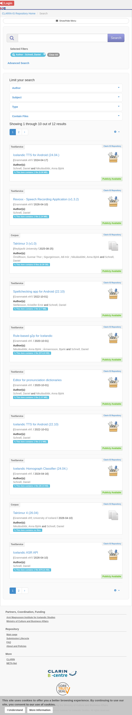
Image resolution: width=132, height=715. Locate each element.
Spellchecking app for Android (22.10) (39, 291)
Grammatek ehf (23, 160)
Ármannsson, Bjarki (54, 349)
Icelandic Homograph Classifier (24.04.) (40, 468)
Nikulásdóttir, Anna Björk (50, 168)
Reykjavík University (25, 248)
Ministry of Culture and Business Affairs (27, 621)
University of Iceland (44, 518)
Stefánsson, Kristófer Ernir (28, 304)
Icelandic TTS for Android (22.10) (35, 424)
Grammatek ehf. (23, 340)
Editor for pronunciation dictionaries (37, 380)
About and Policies (16, 646)
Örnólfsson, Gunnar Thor (27, 256)
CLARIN (10, 659)
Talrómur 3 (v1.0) (25, 243)
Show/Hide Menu (66, 21)
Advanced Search (18, 63)
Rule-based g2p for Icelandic (33, 336)
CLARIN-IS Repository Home (18, 13)
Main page (11, 634)
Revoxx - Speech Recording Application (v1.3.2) (46, 199)
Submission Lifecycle (17, 638)
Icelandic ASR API (25, 552)
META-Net (11, 663)
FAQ (8, 642)
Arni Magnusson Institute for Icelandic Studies (30, 617)
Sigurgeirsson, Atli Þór (56, 256)
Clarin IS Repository (112, 146)
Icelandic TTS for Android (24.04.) (36, 155)
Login (6, 3)
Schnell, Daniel (21, 168)
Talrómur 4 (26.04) (25, 513)
